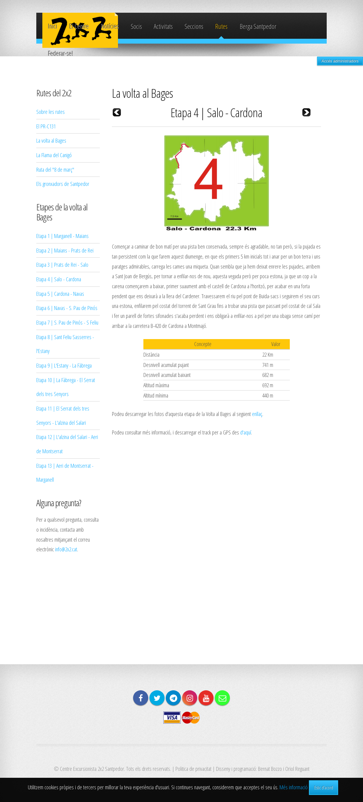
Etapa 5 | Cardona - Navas (60, 293)
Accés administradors (340, 61)
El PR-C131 (46, 126)
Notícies (110, 26)
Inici (52, 26)
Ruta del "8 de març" (55, 169)
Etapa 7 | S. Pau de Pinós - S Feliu (67, 322)
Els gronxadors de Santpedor (62, 183)
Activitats (163, 26)
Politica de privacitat (193, 768)
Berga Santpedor (258, 26)
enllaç (257, 414)
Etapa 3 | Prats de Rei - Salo (62, 264)
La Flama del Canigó (54, 155)
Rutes (221, 26)
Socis (136, 26)
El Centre (79, 26)
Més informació (294, 787)
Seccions (194, 26)
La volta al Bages (51, 140)
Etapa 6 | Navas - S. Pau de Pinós (66, 308)
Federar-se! (60, 53)
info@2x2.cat (66, 549)
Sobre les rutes (50, 111)
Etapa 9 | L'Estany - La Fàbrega (64, 365)
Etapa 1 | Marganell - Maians (62, 235)
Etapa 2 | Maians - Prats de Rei (64, 250)
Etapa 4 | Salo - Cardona (58, 279)
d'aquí (245, 432)
